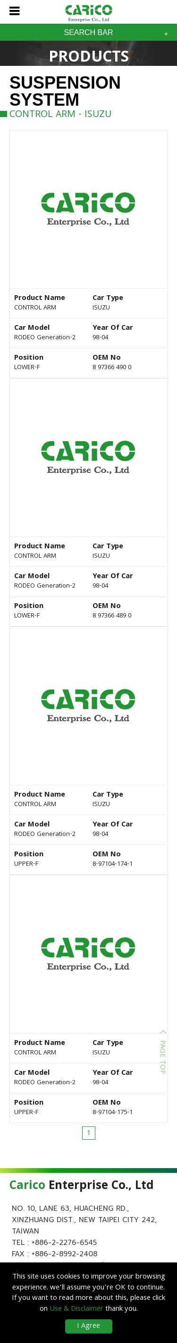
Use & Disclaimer (76, 1309)
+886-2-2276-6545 (64, 1242)
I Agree (88, 1326)
